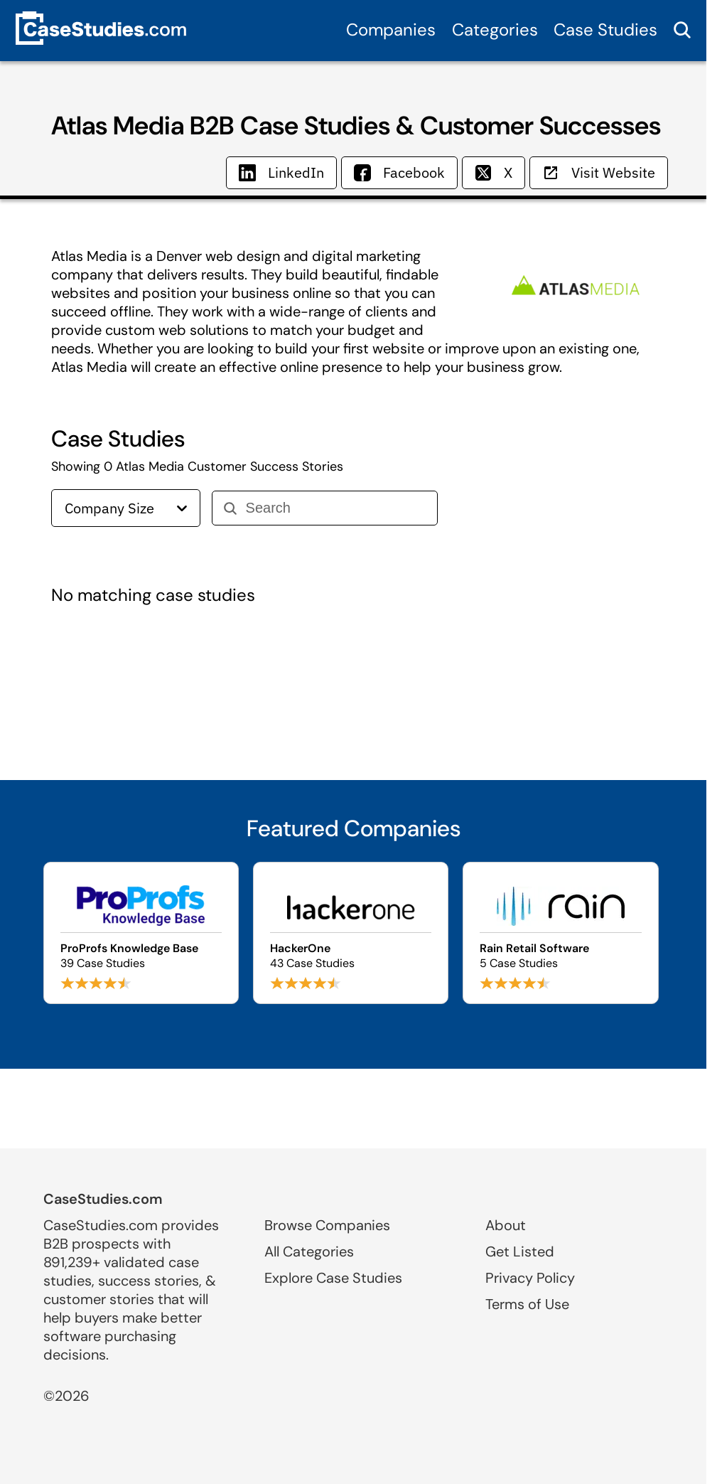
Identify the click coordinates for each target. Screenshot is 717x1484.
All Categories (309, 1251)
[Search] (336, 508)
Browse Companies (327, 1225)
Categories (495, 29)
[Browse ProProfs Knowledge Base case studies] (141, 933)
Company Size (126, 508)
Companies (391, 29)
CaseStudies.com (103, 1199)
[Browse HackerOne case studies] (350, 933)
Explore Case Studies (333, 1278)
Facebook (399, 172)
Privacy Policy (530, 1278)
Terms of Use (527, 1304)
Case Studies (605, 29)
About (505, 1225)
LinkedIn (281, 172)
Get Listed (519, 1251)
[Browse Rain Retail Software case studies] (560, 933)
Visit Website (598, 172)
